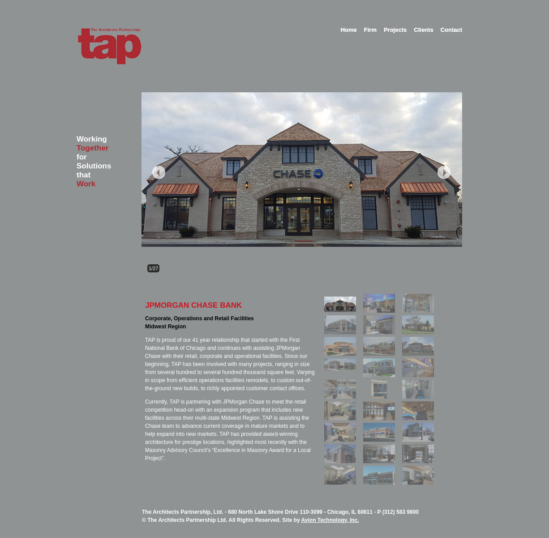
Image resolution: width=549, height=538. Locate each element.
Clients (423, 29)
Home (349, 29)
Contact (451, 29)
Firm (370, 29)
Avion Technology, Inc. (330, 520)
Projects (395, 29)
